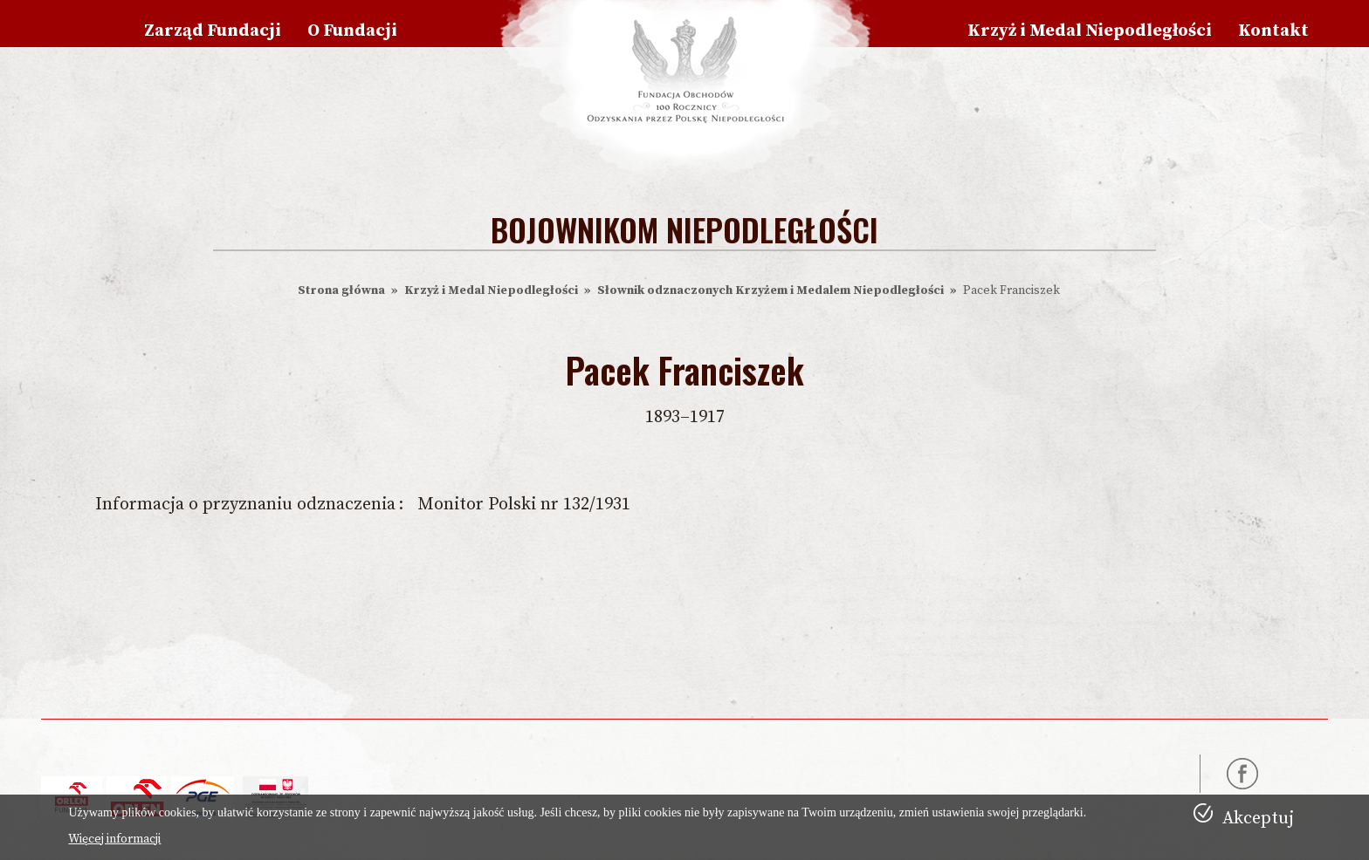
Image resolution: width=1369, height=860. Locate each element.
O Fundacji (352, 31)
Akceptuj (1258, 818)
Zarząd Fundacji (212, 31)
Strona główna (341, 290)
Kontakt (1273, 31)
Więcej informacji (114, 839)
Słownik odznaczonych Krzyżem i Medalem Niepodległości (770, 290)
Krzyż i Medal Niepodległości (1089, 31)
